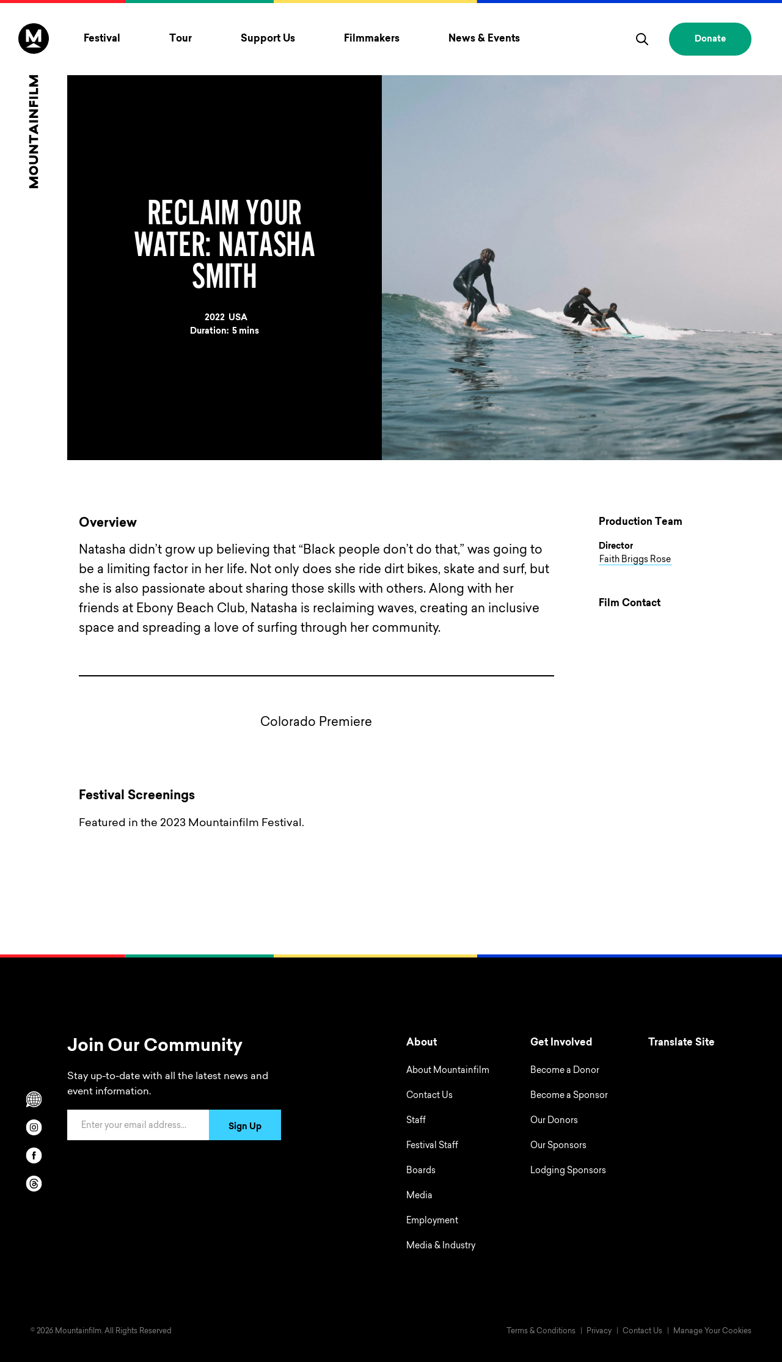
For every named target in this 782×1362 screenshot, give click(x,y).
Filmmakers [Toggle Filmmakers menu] (372, 39)
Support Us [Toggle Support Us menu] (268, 39)
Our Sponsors (558, 1146)
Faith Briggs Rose (635, 560)
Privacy (599, 1331)
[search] (642, 39)
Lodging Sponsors (568, 1171)
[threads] (33, 1183)
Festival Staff (432, 1146)
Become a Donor (564, 1071)
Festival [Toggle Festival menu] (102, 39)
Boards (421, 1171)
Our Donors (554, 1121)
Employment (432, 1221)
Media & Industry (440, 1246)
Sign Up (244, 1127)
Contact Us (429, 1096)
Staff (416, 1121)
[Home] (33, 105)
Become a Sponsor (569, 1096)
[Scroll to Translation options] (33, 1099)
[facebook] (33, 1155)
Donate (710, 39)
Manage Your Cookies (712, 1331)
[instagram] (33, 1127)
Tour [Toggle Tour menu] (180, 39)
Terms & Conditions (541, 1331)
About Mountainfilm (447, 1071)
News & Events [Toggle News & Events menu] (484, 39)
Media (419, 1196)
